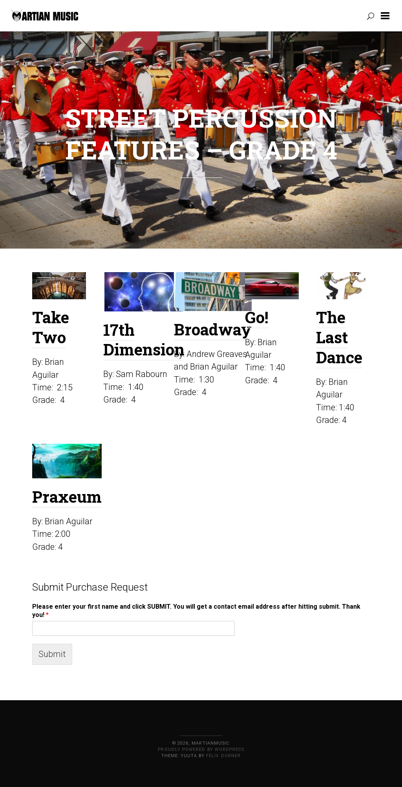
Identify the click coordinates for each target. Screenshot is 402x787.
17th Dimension (144, 339)
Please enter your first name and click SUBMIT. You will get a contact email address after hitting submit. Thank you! (196, 611)
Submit (52, 654)
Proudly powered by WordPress (201, 749)
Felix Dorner (223, 755)
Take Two (50, 327)
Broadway (213, 329)
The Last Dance (339, 337)
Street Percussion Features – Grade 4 (201, 134)
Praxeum (67, 496)
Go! (257, 317)
